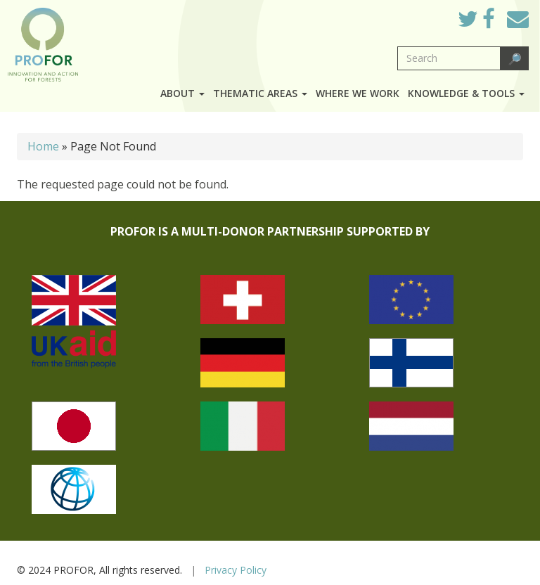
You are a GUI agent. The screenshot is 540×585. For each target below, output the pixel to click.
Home (43, 146)
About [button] (182, 93)
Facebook (499, 22)
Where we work (357, 93)
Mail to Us (518, 19)
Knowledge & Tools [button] (466, 93)
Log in (427, 15)
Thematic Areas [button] (260, 93)
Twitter (479, 22)
